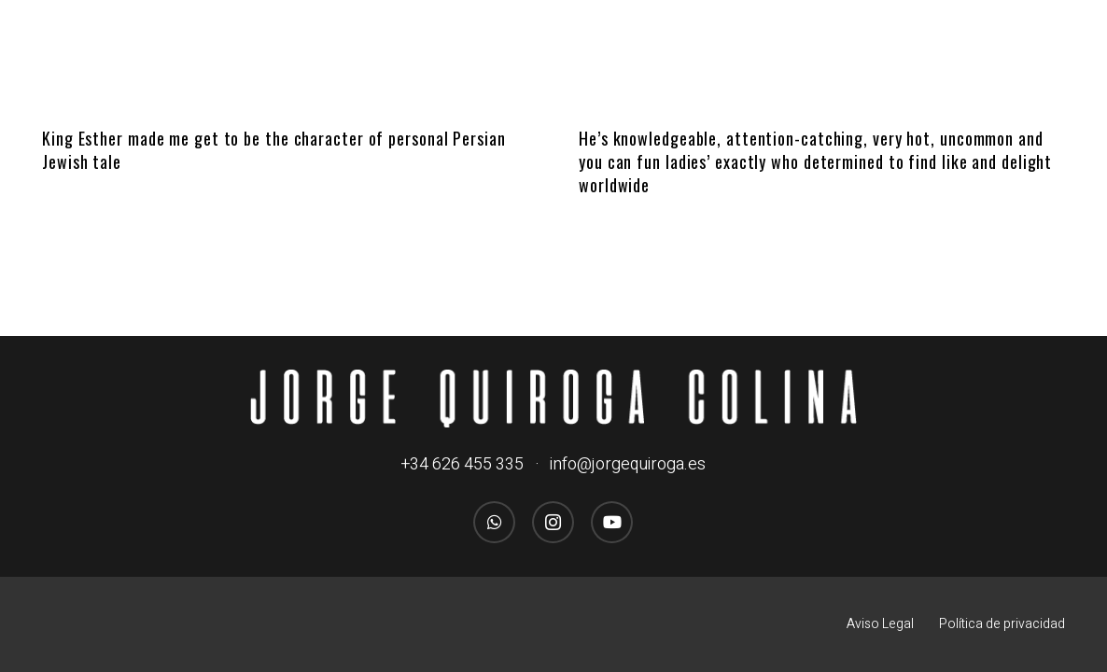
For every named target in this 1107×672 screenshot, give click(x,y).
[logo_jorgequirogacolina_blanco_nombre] (554, 398)
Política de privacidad (1002, 624)
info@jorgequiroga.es (628, 464)
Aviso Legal (880, 624)
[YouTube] (612, 522)
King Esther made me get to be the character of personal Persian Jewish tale (274, 150)
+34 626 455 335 (462, 464)
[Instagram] (553, 522)
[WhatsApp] (494, 522)
